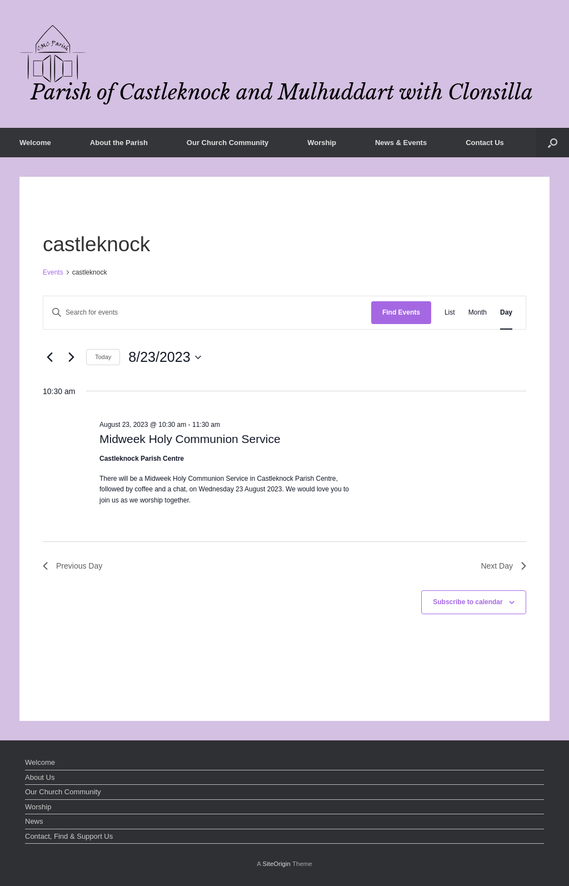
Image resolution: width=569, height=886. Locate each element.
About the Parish (119, 142)
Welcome (35, 142)
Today (103, 357)
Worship (321, 142)
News (34, 821)
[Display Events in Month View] (477, 312)
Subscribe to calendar (467, 602)
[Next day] (71, 357)
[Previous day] (49, 357)
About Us (39, 777)
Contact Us (485, 142)
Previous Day (72, 565)
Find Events (401, 312)
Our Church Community (227, 142)
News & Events (401, 142)
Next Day (503, 565)
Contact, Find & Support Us (69, 836)
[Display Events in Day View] (506, 312)
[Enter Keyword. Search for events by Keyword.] (207, 312)
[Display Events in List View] (450, 312)
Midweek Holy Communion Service (190, 438)
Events (53, 272)
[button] (552, 142)
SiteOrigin (276, 863)
